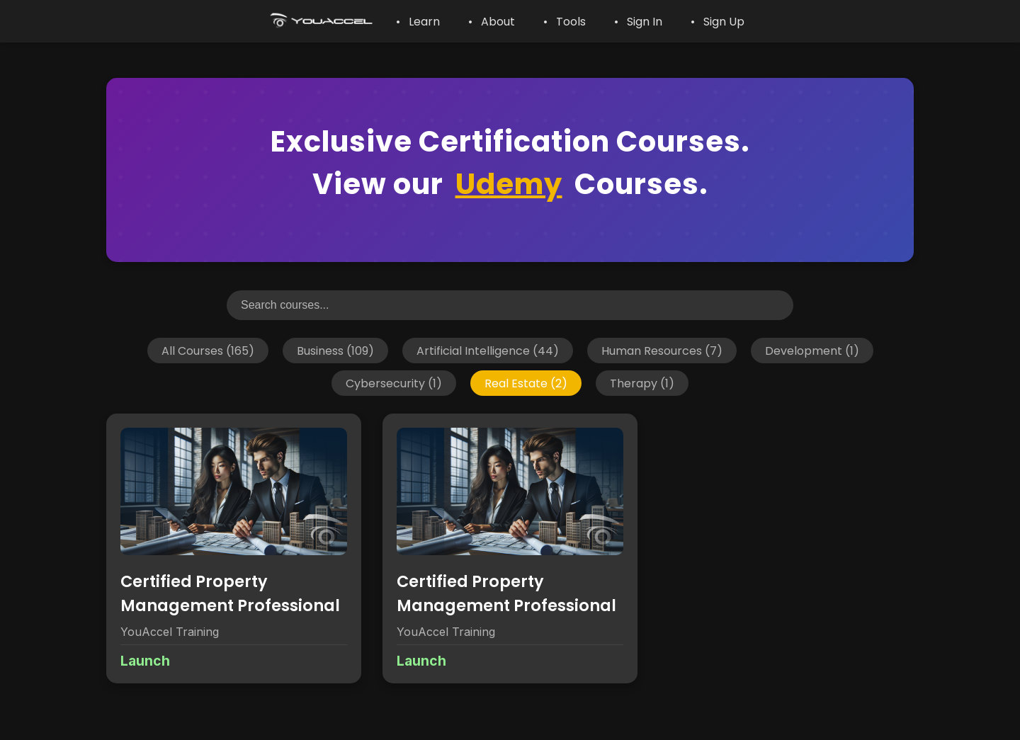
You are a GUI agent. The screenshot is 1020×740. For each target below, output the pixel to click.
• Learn (418, 21)
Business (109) (335, 350)
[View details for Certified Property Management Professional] (233, 548)
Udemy (508, 184)
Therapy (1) (642, 383)
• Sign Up (717, 21)
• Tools (564, 21)
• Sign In (638, 21)
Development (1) (812, 350)
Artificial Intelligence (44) (487, 350)
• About (491, 21)
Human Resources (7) (661, 350)
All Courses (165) (208, 350)
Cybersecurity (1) (394, 383)
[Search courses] (510, 305)
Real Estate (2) (525, 383)
